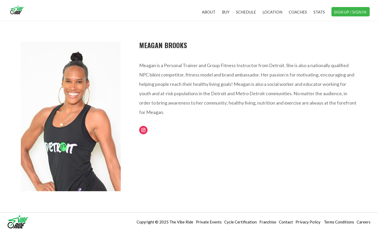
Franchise (267, 222)
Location (272, 12)
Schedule (246, 12)
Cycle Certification (240, 222)
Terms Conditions (339, 222)
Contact (286, 222)
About (208, 12)
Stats (319, 12)
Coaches (298, 12)
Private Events (209, 222)
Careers (363, 222)
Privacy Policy (308, 222)
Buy (225, 12)
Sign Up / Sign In (350, 12)
